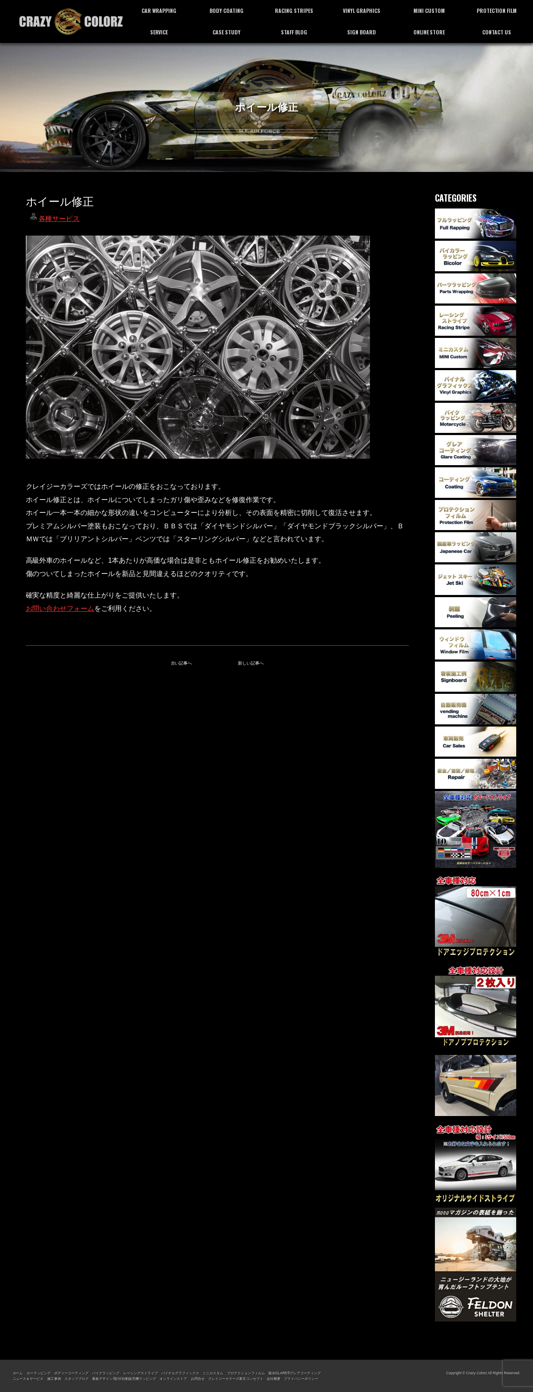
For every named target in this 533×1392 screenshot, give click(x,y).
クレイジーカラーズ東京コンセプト (235, 1379)
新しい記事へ (251, 663)
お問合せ (198, 1379)
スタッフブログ (77, 1379)
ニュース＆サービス (28, 1379)
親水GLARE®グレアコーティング (294, 1373)
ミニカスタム (213, 1373)
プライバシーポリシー (301, 1379)
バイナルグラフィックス (180, 1373)
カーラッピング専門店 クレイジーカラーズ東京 (71, 21)
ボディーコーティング (71, 1373)
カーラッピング (39, 1373)
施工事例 (54, 1379)
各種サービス (59, 218)
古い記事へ (181, 663)
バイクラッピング (106, 1373)
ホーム (18, 1373)
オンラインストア (173, 1379)
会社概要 (273, 1379)
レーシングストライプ (140, 1373)
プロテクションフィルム (246, 1373)
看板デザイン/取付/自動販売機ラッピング (124, 1379)
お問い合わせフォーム (60, 608)
